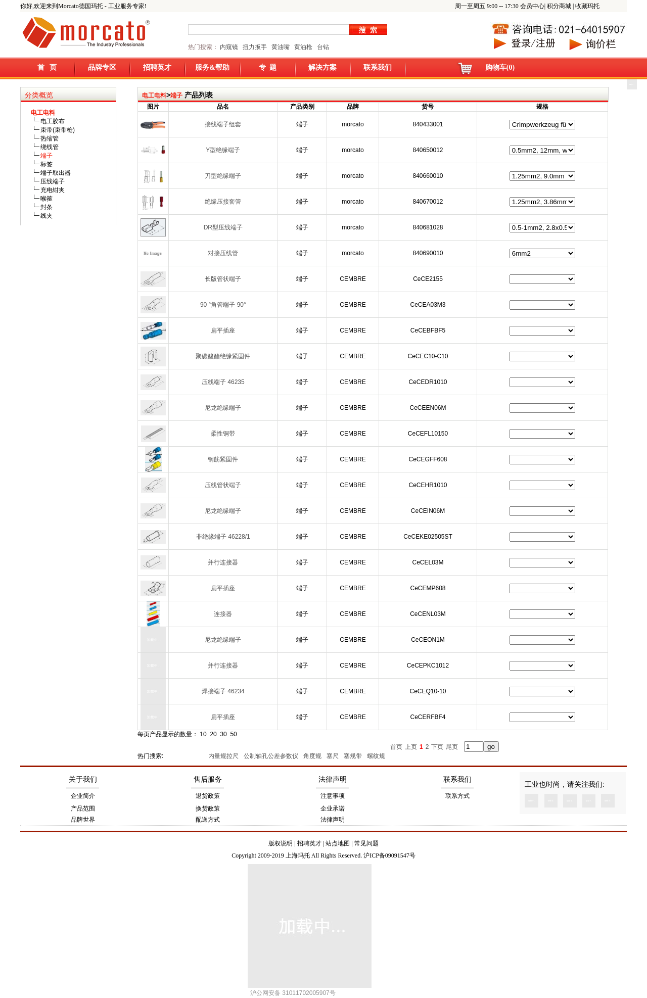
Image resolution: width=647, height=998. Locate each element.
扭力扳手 (255, 47)
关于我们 (83, 779)
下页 (437, 746)
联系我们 (377, 67)
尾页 (452, 746)
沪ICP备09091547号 (389, 855)
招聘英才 (157, 67)
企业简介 (83, 795)
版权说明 (280, 843)
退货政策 (208, 795)
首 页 (47, 67)
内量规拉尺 (224, 755)
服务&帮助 (212, 67)
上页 (411, 746)
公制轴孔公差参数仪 (272, 755)
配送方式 (208, 819)
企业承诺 (332, 808)
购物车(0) (500, 67)
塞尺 (333, 755)
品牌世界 (83, 819)
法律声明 (332, 779)
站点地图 (338, 843)
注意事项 (332, 795)
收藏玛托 (587, 6)
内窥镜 (229, 47)
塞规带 (353, 755)
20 (213, 734)
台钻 (322, 47)
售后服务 (208, 779)
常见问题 (366, 843)
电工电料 (154, 95)
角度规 (313, 755)
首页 (396, 746)
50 (233, 734)
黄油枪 (303, 47)
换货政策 (208, 808)
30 (223, 734)
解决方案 (322, 67)
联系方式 (457, 795)
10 (203, 734)
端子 (176, 95)
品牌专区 (102, 67)
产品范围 (83, 808)
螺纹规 (377, 755)
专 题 (267, 67)
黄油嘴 (280, 47)
